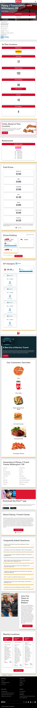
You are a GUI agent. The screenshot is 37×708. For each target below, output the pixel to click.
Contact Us (3, 680)
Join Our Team (27, 625)
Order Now (18, 17)
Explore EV (5, 355)
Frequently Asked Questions (5, 682)
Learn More (19, 227)
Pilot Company (19, 532)
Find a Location (18, 670)
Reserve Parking (18, 88)
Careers (21, 685)
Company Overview (22, 680)
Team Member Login (4, 691)
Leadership (21, 682)
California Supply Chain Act (23, 697)
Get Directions (18, 13)
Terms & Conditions (22, 691)
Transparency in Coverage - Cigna (6, 696)
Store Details (11, 662)
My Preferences (22, 694)
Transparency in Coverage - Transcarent (7, 694)
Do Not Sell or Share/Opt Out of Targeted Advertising (27, 696)
